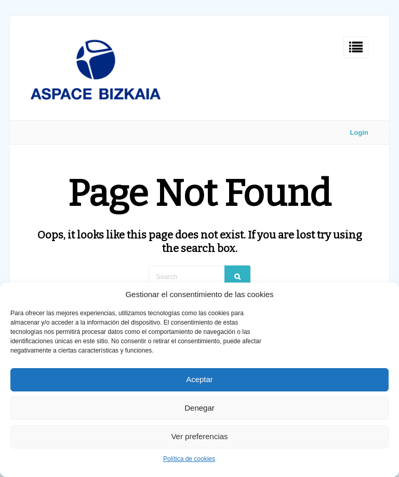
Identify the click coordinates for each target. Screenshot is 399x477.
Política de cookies (189, 458)
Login (359, 132)
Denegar (199, 407)
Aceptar (199, 379)
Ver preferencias (199, 436)
